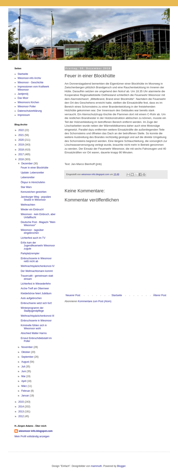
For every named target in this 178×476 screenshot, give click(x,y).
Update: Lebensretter (32, 172)
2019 (21, 144)
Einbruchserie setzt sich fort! (36, 303)
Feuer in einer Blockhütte (34, 167)
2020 (21, 139)
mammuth (96, 466)
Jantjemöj (23, 93)
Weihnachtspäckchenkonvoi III (37, 315)
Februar (26, 390)
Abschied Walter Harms (34, 333)
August (25, 361)
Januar (25, 395)
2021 (21, 135)
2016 (21, 159)
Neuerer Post (73, 295)
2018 (21, 149)
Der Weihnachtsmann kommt (37, 271)
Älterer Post (159, 295)
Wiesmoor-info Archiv (29, 78)
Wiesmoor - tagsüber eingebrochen (32, 231)
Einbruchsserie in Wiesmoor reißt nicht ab (36, 260)
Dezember (27, 163)
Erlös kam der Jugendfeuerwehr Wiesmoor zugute (38, 245)
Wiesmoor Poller (27, 106)
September (27, 356)
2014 (21, 406)
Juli (23, 366)
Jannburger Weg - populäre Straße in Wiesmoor (36, 198)
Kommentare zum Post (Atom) (94, 301)
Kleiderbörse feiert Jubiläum (36, 293)
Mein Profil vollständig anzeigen (31, 436)
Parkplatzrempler (30, 253)
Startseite (117, 295)
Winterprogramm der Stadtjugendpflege (32, 309)
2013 (21, 411)
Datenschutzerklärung (30, 110)
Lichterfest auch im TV (33, 237)
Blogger (121, 466)
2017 (21, 154)
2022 (21, 130)
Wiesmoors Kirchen (28, 102)
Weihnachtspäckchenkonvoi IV (37, 266)
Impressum (24, 115)
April (24, 381)
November (27, 347)
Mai (23, 376)
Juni (23, 371)
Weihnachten (28, 204)
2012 (21, 416)
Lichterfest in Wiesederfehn (36, 283)
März (24, 386)
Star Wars (26, 187)
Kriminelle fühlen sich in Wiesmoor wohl (34, 327)
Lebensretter (28, 177)
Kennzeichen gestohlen (34, 191)
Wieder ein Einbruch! (32, 209)
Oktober (26, 352)
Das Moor (23, 98)
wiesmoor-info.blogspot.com (36, 431)
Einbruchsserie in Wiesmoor (36, 320)
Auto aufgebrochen (31, 298)
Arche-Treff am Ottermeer (35, 288)
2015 (21, 401)
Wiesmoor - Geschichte (30, 82)
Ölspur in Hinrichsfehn (33, 182)
